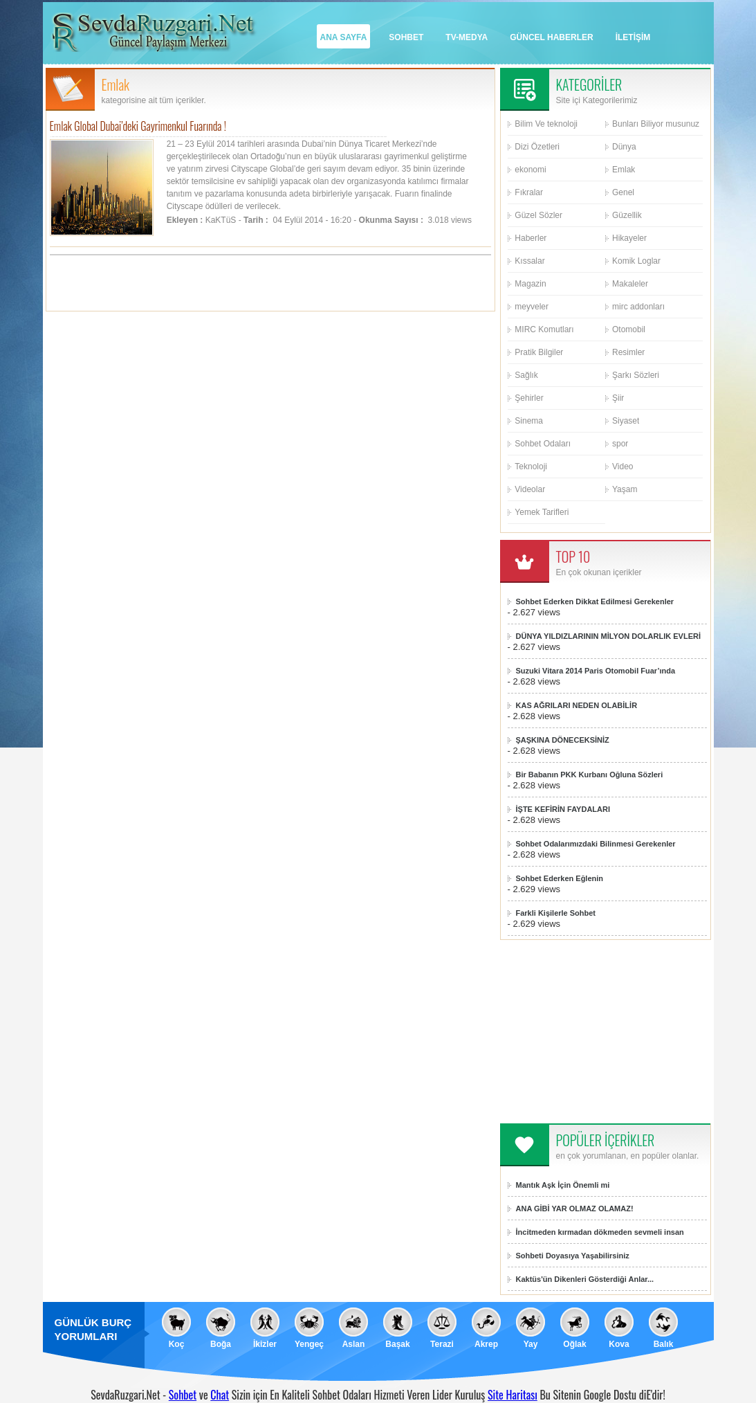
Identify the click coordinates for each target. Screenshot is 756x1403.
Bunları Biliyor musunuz (655, 124)
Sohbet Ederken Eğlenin (560, 878)
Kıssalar (529, 261)
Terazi (442, 1344)
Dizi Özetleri (537, 147)
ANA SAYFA (343, 37)
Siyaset (625, 421)
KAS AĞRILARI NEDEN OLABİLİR (577, 705)
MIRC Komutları (544, 329)
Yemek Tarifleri (542, 512)
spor (620, 444)
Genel (623, 192)
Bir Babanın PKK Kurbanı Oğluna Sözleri (589, 774)
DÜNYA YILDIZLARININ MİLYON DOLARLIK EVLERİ (608, 636)
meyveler (531, 306)
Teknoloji (531, 466)
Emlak (623, 169)
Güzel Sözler (538, 215)
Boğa (220, 1344)
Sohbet (182, 1394)
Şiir (618, 398)
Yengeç (309, 1344)
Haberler (530, 238)
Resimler (628, 352)
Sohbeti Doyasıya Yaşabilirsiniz (572, 1255)
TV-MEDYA (466, 37)
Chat (219, 1394)
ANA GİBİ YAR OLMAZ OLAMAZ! (575, 1208)
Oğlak (574, 1344)
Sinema (529, 421)
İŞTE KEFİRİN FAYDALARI (563, 809)
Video (622, 466)
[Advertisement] (270, 283)
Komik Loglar (636, 261)
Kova (619, 1344)
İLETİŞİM (633, 37)
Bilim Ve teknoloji (546, 124)
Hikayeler (629, 238)
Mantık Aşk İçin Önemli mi (563, 1185)
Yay (531, 1344)
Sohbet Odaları (543, 444)
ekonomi (530, 169)
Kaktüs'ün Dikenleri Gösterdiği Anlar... (585, 1279)
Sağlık (526, 375)
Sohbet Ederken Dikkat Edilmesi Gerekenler (595, 601)
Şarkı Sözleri (635, 375)
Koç (177, 1344)
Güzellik (627, 215)
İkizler (265, 1344)
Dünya (624, 147)
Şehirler (529, 398)
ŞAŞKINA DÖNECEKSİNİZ (562, 740)
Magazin (530, 284)
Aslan (353, 1344)
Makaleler (630, 284)
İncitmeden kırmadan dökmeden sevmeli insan (600, 1232)
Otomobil (628, 329)
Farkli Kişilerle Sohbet (556, 913)
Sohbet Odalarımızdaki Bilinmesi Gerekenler (596, 844)
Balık (664, 1344)
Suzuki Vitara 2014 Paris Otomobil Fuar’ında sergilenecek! (596, 671)
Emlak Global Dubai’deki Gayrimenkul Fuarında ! (138, 126)
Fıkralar (529, 192)
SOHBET (406, 37)
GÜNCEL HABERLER (551, 37)
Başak (397, 1344)
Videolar (530, 489)
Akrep (486, 1344)
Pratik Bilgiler (539, 352)
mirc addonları (638, 306)
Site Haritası (512, 1394)
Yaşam (624, 489)
